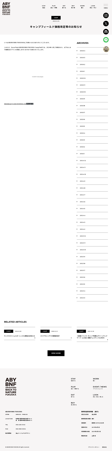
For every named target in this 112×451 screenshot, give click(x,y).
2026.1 (82, 71)
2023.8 (82, 263)
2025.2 (82, 147)
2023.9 (82, 256)
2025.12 (83, 78)
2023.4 (82, 291)
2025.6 (82, 119)
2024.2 (82, 229)
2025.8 (82, 105)
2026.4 (82, 51)
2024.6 (82, 202)
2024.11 (83, 167)
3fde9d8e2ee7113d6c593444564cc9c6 (15, 104)
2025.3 (82, 140)
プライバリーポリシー (93, 447)
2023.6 (82, 277)
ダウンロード (29, 104)
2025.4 (82, 133)
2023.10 (83, 250)
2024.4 (82, 215)
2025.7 (82, 112)
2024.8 (82, 188)
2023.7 (82, 270)
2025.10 (83, 92)
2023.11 (82, 243)
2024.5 (82, 208)
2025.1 (82, 153)
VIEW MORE (56, 353)
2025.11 (82, 85)
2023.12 (83, 236)
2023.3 (82, 298)
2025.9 (82, 99)
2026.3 (82, 57)
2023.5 (82, 284)
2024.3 (82, 222)
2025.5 (82, 126)
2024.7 (82, 195)
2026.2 (82, 64)
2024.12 (83, 160)
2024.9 (82, 181)
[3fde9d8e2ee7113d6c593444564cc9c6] (38, 77)
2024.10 (83, 174)
